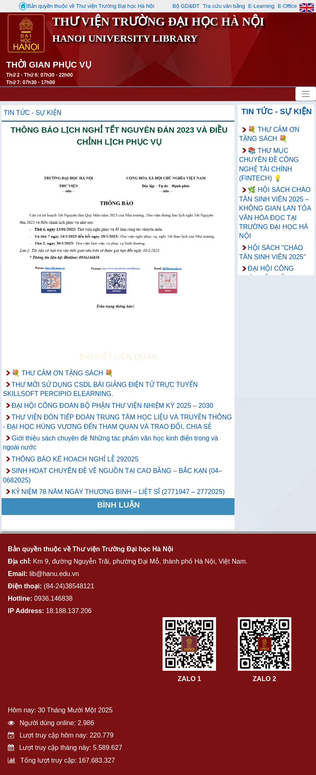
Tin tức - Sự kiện (32, 112)
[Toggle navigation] (305, 94)
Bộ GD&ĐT (186, 6)
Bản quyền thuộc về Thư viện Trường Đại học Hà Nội (86, 6)
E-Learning (261, 6)
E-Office (287, 6)
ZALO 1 (189, 678)
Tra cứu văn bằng (224, 6)
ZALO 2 (264, 678)
